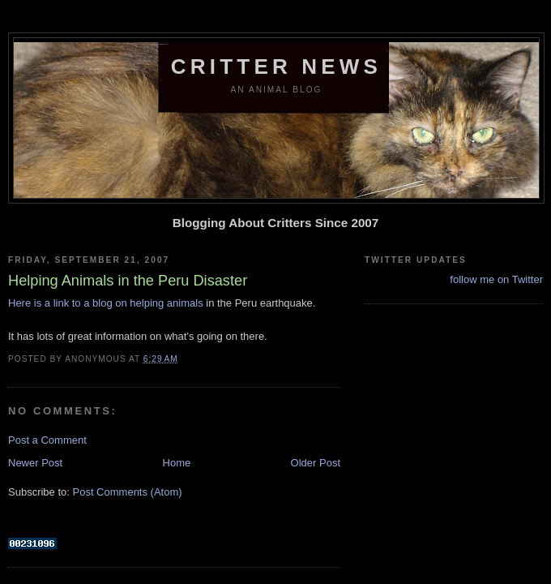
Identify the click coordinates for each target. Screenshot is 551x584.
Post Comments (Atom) (127, 492)
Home (177, 463)
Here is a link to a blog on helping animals (105, 303)
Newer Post (35, 463)
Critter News (276, 66)
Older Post (315, 463)
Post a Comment (47, 440)
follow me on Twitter (496, 279)
